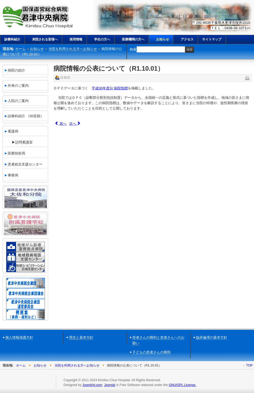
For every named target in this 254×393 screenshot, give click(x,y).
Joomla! (109, 385)
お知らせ (37, 49)
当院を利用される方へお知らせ (72, 49)
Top (249, 365)
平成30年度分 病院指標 (110, 88)
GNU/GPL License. (182, 385)
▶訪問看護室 (19, 142)
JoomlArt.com (92, 385)
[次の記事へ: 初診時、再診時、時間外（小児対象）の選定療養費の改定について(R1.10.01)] (75, 124)
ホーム (20, 49)
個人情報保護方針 (19, 337)
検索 (133, 49)
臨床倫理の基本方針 (211, 337)
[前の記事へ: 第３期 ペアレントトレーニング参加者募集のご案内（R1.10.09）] (60, 124)
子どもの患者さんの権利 (151, 352)
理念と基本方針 (81, 337)
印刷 (247, 78)
